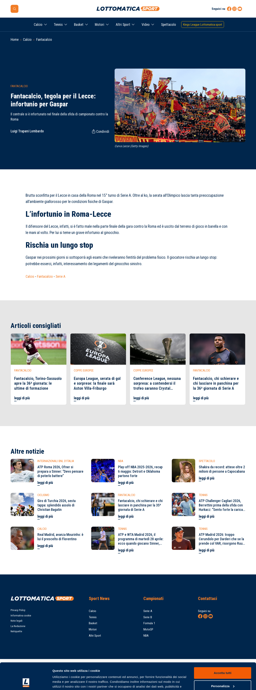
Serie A (60, 277)
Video (146, 25)
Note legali (16, 620)
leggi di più (22, 398)
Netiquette (16, 631)
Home (15, 40)
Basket (78, 25)
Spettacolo (168, 25)
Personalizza (222, 661)
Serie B (147, 617)
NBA (146, 635)
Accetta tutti (222, 648)
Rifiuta (222, 674)
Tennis (58, 25)
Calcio (38, 25)
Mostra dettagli (63, 682)
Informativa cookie (21, 615)
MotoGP (148, 629)
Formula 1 (149, 623)
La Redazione (18, 626)
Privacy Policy (18, 610)
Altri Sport (123, 25)
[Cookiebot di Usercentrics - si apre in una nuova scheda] (25, 682)
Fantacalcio (44, 40)
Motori (99, 25)
